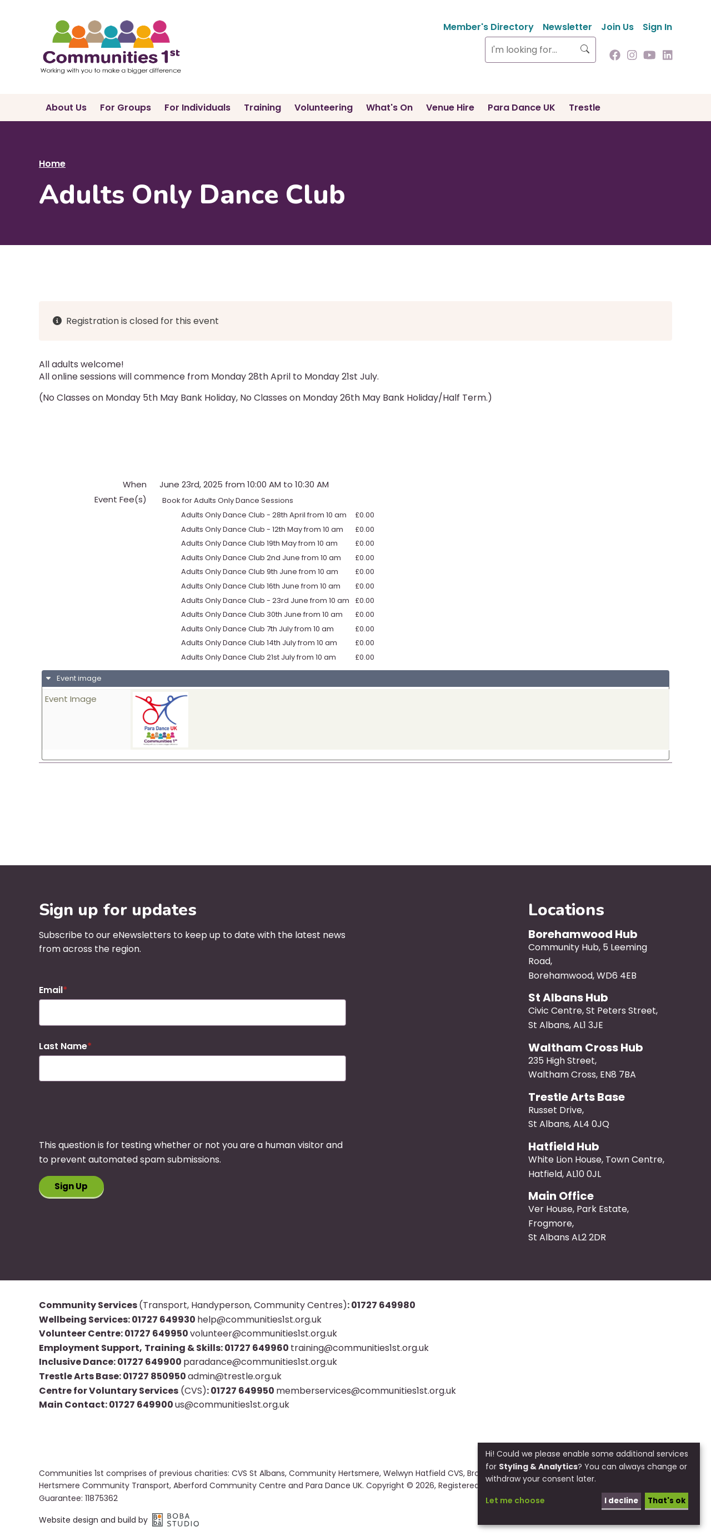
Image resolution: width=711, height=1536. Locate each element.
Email (51, 990)
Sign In (657, 27)
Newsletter (567, 27)
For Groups (125, 107)
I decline (617, 1499)
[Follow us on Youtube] (649, 56)
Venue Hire (450, 107)
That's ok (665, 1499)
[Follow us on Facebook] (614, 56)
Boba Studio (175, 1520)
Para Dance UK (521, 107)
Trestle (584, 107)
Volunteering (323, 107)
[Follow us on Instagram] (632, 56)
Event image (78, 678)
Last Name (63, 1046)
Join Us (617, 27)
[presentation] (123, 1116)
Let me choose (515, 1499)
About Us (66, 107)
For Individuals (197, 107)
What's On (389, 107)
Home (52, 163)
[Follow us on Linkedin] (668, 56)
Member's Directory (488, 27)
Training (262, 107)
